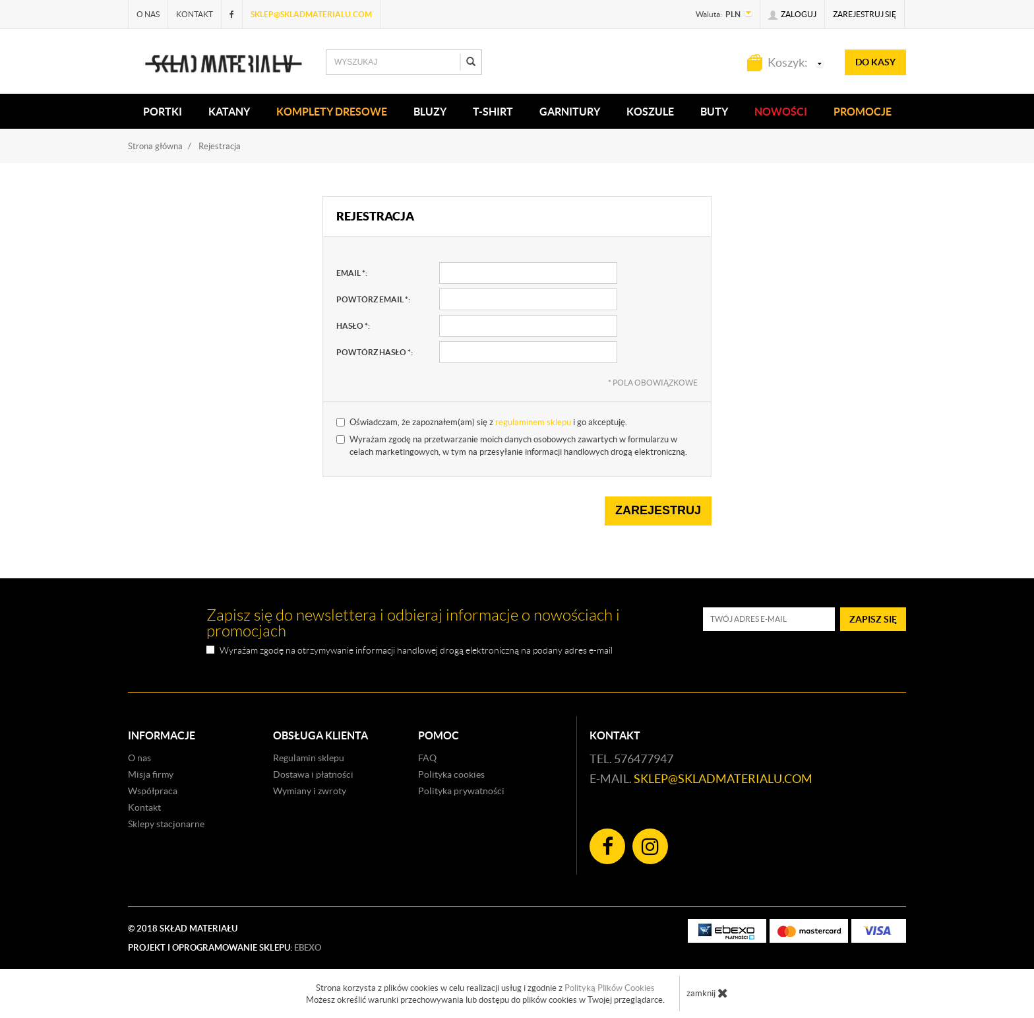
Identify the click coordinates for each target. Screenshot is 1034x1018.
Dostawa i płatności (313, 774)
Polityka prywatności (461, 791)
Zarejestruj (658, 510)
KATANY (229, 112)
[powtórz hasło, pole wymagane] (528, 352)
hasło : (353, 326)
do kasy (875, 62)
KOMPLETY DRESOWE (331, 112)
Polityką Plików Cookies (609, 988)
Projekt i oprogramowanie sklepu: (224, 948)
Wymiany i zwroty (309, 791)
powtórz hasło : (374, 352)
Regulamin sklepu (308, 758)
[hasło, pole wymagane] (528, 326)
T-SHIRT (493, 112)
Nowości (780, 112)
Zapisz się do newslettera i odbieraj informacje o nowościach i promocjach (413, 623)
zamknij (707, 993)
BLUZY (429, 112)
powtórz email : (373, 299)
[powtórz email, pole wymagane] (528, 299)
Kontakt (194, 14)
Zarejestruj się (864, 14)
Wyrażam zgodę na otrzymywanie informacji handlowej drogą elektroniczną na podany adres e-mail (416, 651)
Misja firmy (150, 774)
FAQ (427, 758)
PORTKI (162, 112)
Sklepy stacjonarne (166, 824)
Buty (714, 112)
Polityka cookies (451, 774)
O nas (148, 14)
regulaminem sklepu (533, 422)
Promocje (863, 112)
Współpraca (152, 791)
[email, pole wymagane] (528, 273)
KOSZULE (650, 112)
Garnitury (569, 112)
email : (351, 273)
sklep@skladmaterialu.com (311, 14)
